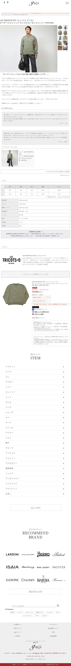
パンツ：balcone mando (26, 156)
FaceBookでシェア (39, 309)
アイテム (12, 13)
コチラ (68, 197)
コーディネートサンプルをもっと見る (57, 171)
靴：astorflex (23, 160)
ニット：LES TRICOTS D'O (26, 153)
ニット (19, 13)
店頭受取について (38, 317)
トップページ (5, 13)
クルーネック (26, 13)
